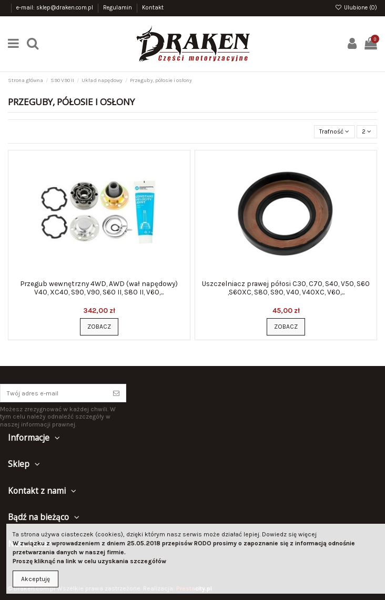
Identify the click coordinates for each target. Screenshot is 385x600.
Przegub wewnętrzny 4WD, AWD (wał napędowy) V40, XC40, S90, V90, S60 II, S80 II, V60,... (99, 287)
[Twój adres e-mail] (54, 392)
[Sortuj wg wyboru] (334, 131)
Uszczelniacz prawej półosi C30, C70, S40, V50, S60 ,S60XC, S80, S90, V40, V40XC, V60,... (286, 287)
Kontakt (153, 7)
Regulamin (118, 7)
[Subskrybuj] (116, 392)
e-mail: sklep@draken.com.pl (55, 7)
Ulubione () (356, 7)
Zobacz (99, 326)
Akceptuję (35, 579)
